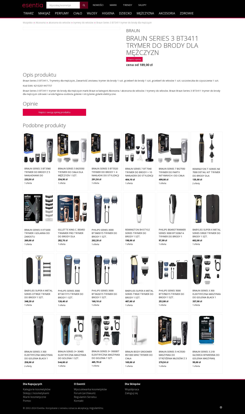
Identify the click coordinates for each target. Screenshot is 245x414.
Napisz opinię (134, 59)
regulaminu (96, 408)
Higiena (108, 13)
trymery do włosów (83, 22)
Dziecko (125, 13)
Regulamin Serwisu (85, 397)
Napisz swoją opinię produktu (54, 112)
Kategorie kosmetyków (36, 389)
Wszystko (28, 22)
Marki (113, 4)
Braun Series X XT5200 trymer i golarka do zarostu (37, 233)
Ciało (77, 13)
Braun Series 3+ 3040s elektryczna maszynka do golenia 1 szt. (72, 355)
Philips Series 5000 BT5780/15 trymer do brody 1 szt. (171, 294)
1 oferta (28, 183)
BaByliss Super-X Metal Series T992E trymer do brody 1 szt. (139, 294)
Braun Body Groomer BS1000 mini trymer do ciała (139, 355)
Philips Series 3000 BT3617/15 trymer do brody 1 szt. (70, 294)
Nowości (98, 4)
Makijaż (44, 13)
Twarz (28, 13)
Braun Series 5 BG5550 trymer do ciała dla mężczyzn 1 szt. (71, 172)
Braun (133, 30)
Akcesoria (167, 13)
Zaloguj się (131, 393)
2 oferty (196, 183)
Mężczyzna (145, 13)
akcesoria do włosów (59, 22)
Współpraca (132, 389)
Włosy (92, 13)
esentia (32, 4)
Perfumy (62, 13)
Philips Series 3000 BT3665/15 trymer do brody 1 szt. (104, 233)
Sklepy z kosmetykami (36, 393)
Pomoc (27, 400)
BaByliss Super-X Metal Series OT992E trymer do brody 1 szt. (38, 294)
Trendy (127, 4)
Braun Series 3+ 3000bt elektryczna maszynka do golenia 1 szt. (106, 355)
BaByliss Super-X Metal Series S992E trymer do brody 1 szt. (206, 233)
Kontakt (78, 400)
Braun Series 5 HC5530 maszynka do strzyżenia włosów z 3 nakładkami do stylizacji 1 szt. (173, 358)
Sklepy (142, 4)
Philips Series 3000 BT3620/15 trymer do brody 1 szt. (104, 294)
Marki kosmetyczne (34, 397)
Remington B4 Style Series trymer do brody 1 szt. (137, 233)
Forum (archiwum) (84, 393)
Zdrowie (187, 13)
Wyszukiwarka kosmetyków (90, 389)
